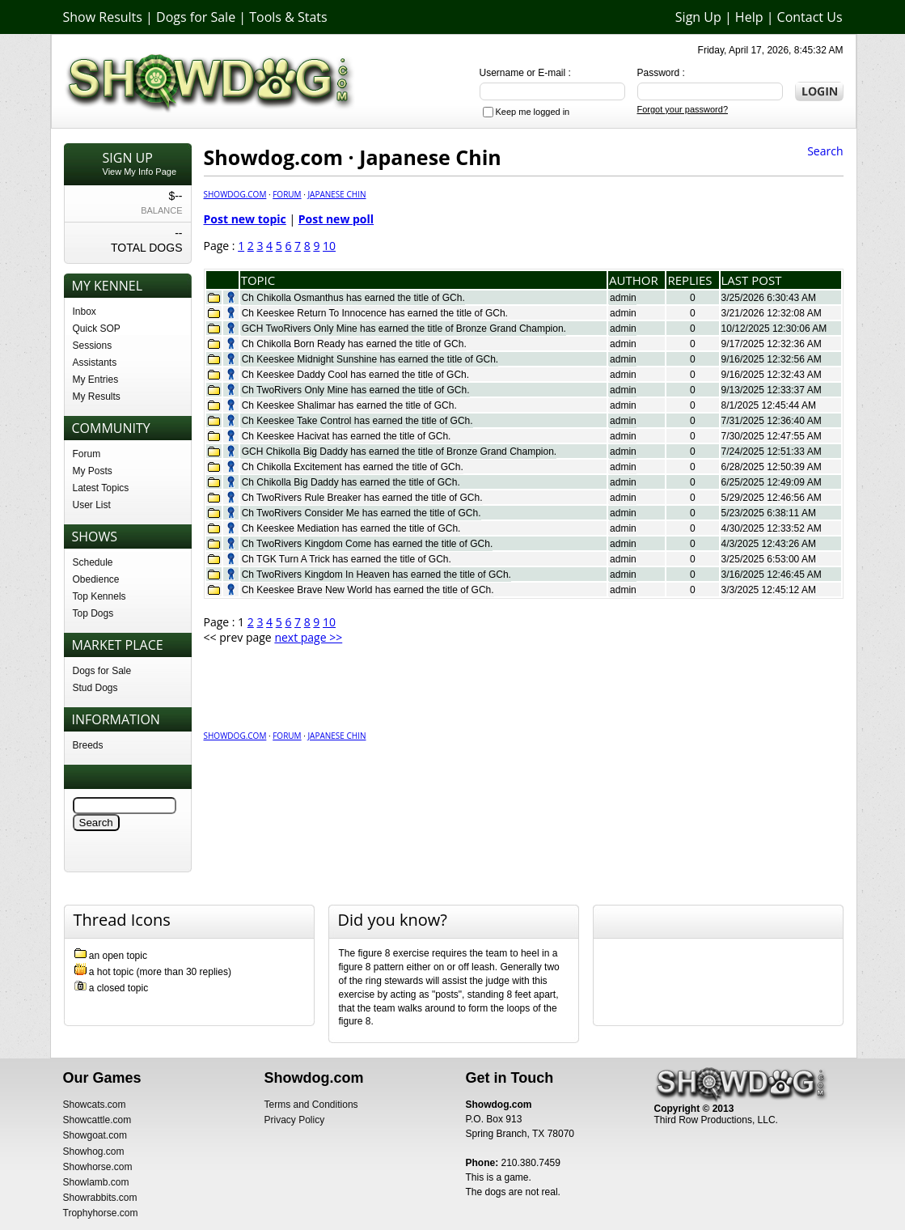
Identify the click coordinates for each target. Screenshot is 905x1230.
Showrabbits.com (100, 1197)
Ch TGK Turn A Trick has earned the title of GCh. (346, 559)
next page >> (308, 637)
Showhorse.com (98, 1167)
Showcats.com (94, 1104)
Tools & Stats (288, 17)
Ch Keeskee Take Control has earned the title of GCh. (357, 420)
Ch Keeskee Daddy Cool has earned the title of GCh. (356, 374)
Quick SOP (97, 328)
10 (329, 245)
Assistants (95, 362)
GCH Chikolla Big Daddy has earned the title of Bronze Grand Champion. (399, 451)
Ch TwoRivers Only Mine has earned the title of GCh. (356, 390)
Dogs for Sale (195, 17)
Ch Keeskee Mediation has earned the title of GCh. (351, 528)
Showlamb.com (96, 1182)
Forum (87, 454)
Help (749, 17)
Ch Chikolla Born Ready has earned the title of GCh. (354, 344)
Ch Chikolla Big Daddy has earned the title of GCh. (351, 482)
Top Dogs (93, 613)
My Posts (92, 471)
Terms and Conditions (311, 1104)
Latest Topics (101, 488)
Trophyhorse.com (100, 1213)
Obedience (96, 579)
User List (92, 505)
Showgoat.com (95, 1135)
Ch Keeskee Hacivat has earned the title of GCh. (346, 436)
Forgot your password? (683, 109)
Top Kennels (99, 596)
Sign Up (698, 17)
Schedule (93, 562)
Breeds (88, 745)
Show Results (102, 17)
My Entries (96, 379)
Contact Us (810, 17)
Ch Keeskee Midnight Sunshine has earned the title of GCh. (370, 359)
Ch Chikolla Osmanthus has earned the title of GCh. (353, 297)
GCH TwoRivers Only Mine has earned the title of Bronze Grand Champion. (404, 328)
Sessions (92, 345)
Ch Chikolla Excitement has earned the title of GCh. (352, 467)
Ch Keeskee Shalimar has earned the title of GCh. (349, 405)
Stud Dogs (95, 687)
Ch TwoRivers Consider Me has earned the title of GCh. (361, 513)
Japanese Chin (336, 194)
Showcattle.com (97, 1120)
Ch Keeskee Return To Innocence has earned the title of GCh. (375, 313)
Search (825, 151)
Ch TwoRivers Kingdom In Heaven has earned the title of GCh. (376, 574)
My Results (97, 396)
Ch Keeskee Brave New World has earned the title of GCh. (368, 590)
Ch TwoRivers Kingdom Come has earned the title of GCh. (367, 543)
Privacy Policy (294, 1120)
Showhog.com (94, 1151)
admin (623, 297)
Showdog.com (235, 194)
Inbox (84, 311)
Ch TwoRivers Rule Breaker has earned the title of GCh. (362, 497)
